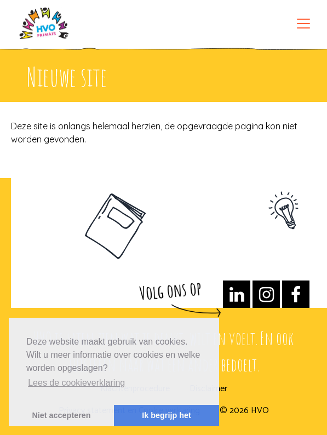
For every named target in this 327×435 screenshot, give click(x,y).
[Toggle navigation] (303, 23)
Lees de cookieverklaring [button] (76, 382)
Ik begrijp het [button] (166, 415)
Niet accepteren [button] (61, 415)
